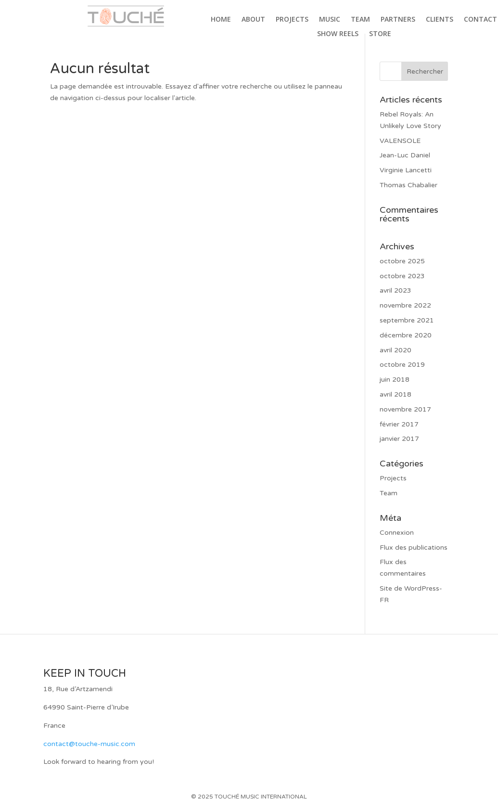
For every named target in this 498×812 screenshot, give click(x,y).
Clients (439, 20)
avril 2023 (395, 290)
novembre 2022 (405, 305)
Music (329, 20)
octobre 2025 (402, 261)
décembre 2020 (406, 335)
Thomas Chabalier (408, 185)
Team (360, 20)
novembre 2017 (405, 409)
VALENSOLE (400, 141)
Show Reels (337, 34)
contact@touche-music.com (89, 744)
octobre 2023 (402, 276)
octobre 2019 (402, 365)
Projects (292, 20)
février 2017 (399, 424)
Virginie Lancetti (406, 170)
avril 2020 (395, 350)
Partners (398, 20)
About (253, 20)
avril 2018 (395, 394)
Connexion (397, 532)
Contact (480, 20)
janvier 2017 (399, 439)
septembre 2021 (407, 320)
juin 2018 (394, 379)
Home (221, 20)
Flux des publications (413, 547)
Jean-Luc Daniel (405, 155)
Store (380, 34)
